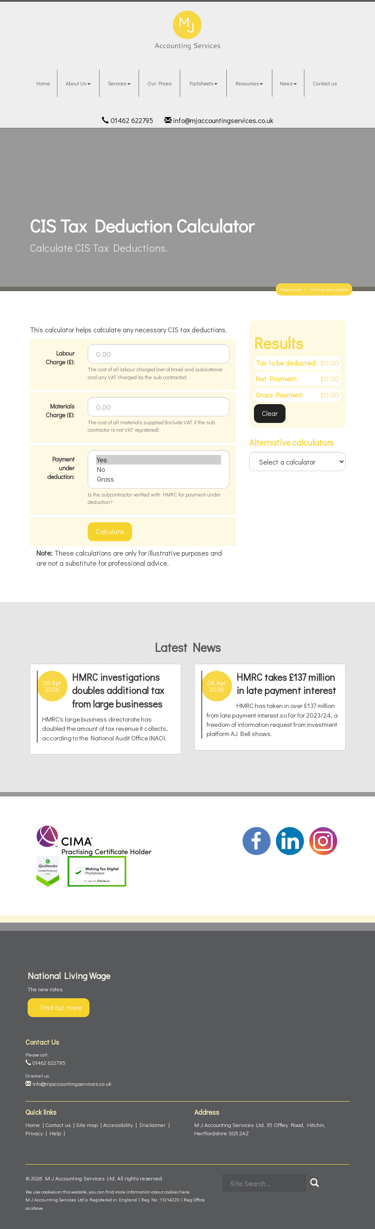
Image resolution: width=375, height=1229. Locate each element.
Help (55, 1133)
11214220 (169, 1199)
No (158, 469)
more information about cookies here (152, 1191)
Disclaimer (152, 1124)
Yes (158, 460)
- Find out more (59, 1007)
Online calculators (329, 289)
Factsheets (203, 83)
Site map (87, 1124)
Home (43, 83)
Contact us (325, 83)
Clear (270, 413)
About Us (78, 83)
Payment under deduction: (61, 468)
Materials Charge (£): (60, 410)
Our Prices (159, 83)
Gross (158, 479)
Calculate (110, 531)
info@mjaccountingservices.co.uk (218, 120)
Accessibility (118, 1124)
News (288, 83)
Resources (249, 83)
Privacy (34, 1133)
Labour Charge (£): (60, 357)
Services (119, 83)
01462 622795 (127, 120)
